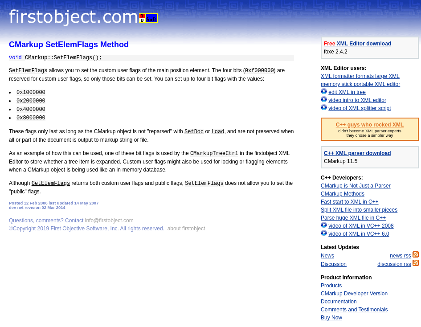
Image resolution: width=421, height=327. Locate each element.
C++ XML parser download (357, 153)
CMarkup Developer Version (354, 293)
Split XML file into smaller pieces (359, 210)
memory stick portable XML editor (360, 84)
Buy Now (331, 318)
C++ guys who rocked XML (370, 125)
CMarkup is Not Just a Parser (356, 186)
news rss (400, 256)
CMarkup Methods (342, 194)
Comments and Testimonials (354, 310)
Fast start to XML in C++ (350, 202)
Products (331, 285)
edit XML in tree (347, 92)
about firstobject (186, 228)
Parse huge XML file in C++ (353, 218)
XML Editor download (357, 44)
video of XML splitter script (359, 108)
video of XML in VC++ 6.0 (358, 234)
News (327, 256)
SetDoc (194, 132)
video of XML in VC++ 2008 (360, 226)
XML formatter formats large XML (360, 76)
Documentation (339, 301)
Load (218, 132)
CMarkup (36, 58)
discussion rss (394, 264)
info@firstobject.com (109, 220)
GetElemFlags (51, 183)
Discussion (334, 264)
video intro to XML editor (357, 100)
